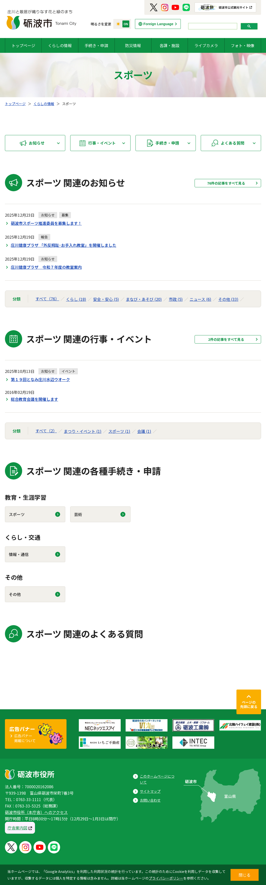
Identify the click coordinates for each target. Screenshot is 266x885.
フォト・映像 (242, 45)
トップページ (23, 45)
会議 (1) (144, 431)
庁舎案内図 (17, 828)
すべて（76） (47, 299)
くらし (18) (76, 299)
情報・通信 (19, 554)
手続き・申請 (96, 45)
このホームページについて (157, 779)
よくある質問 (232, 143)
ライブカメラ (206, 45)
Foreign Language (158, 24)
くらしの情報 (60, 45)
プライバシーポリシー (166, 878)
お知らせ (37, 143)
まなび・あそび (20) (144, 299)
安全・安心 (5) (106, 299)
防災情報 (133, 45)
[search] (212, 26)
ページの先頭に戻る (248, 704)
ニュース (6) (200, 299)
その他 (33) (228, 299)
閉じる (244, 875)
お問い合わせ (150, 800)
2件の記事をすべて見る (226, 339)
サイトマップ (150, 791)
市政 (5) (176, 299)
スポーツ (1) (119, 431)
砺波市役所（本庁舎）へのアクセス (36, 812)
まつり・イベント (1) (82, 431)
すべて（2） (46, 431)
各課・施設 (169, 45)
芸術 (78, 514)
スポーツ (17, 514)
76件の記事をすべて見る (226, 183)
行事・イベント (102, 143)
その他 (15, 594)
